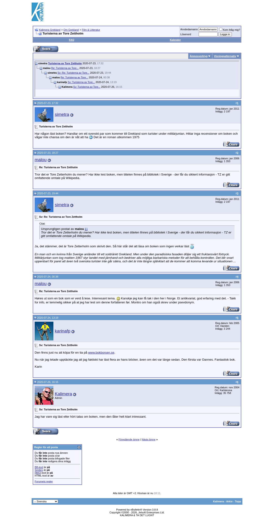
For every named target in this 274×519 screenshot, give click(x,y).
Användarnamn (189, 29)
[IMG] (38, 472)
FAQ (71, 39)
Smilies (39, 470)
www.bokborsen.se (101, 352)
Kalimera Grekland (49, 29)
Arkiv (229, 501)
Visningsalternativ (225, 56)
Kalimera (63, 393)
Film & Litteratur (91, 29)
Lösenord (185, 34)
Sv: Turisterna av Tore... (81, 82)
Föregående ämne (129, 439)
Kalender (175, 39)
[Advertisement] (157, 11)
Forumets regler (44, 481)
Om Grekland (71, 29)
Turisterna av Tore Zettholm (65, 63)
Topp (238, 501)
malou (41, 159)
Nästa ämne (149, 439)
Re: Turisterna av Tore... (65, 68)
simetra (62, 114)
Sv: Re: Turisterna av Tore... (73, 72)
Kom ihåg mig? (229, 29)
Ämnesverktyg (198, 56)
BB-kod (39, 467)
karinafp (62, 330)
